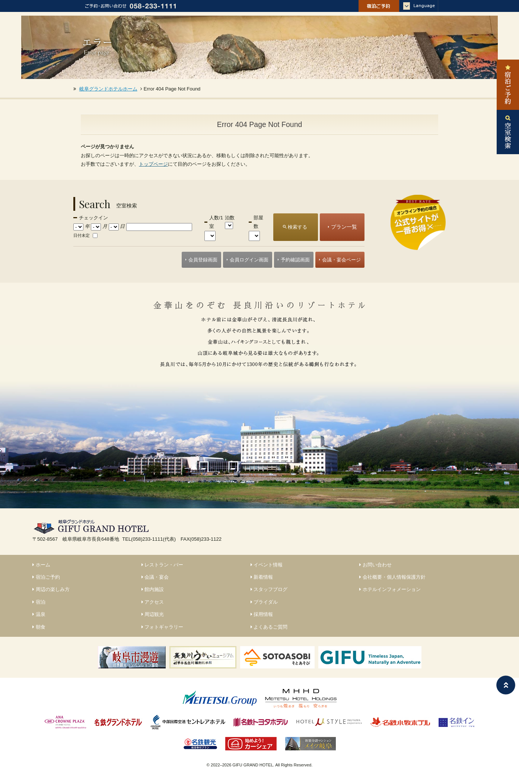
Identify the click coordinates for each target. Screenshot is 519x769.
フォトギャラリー (162, 627)
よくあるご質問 (269, 627)
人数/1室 (216, 222)
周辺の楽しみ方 (51, 589)
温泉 (38, 614)
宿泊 (38, 602)
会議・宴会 (155, 577)
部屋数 (258, 222)
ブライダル (264, 602)
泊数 (230, 217)
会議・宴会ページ (341, 260)
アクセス (152, 602)
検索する (297, 227)
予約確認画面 (295, 260)
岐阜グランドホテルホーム (108, 89)
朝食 (38, 627)
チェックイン (93, 217)
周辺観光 (152, 614)
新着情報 (262, 577)
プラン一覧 (344, 227)
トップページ (153, 164)
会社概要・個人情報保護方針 (392, 577)
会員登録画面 (202, 260)
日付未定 (81, 235)
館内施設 (152, 589)
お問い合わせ (375, 565)
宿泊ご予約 (46, 577)
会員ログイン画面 (249, 260)
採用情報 (262, 614)
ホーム (41, 565)
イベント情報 (267, 565)
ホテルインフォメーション (390, 589)
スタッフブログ (269, 589)
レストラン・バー (162, 565)
